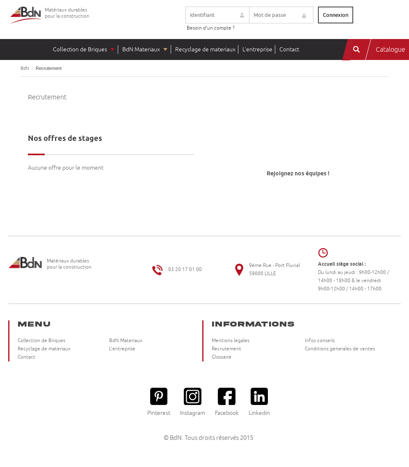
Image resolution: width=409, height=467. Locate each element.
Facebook (227, 401)
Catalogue (390, 50)
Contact (289, 49)
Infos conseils (320, 341)
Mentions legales (230, 341)
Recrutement (226, 349)
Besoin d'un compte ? (211, 28)
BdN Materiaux (141, 49)
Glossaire (221, 357)
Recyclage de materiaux (205, 49)
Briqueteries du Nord (26, 22)
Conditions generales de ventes (340, 349)
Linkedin (259, 401)
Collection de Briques (80, 49)
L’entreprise (257, 49)
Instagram (192, 401)
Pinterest (158, 401)
